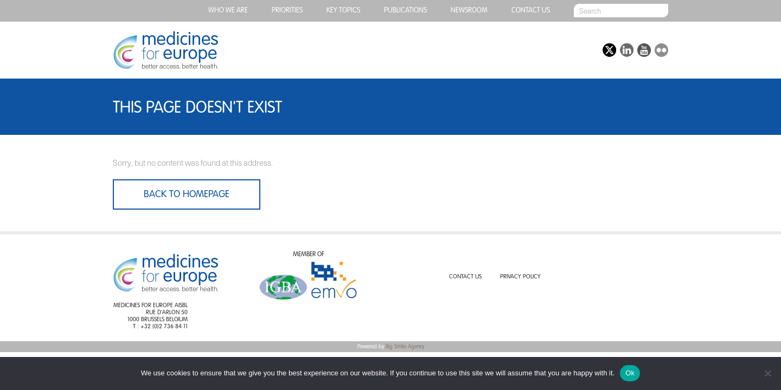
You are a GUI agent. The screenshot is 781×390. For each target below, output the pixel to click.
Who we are (228, 10)
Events (526, 50)
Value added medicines (451, 50)
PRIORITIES (287, 10)
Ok (630, 373)
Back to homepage (186, 194)
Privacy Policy (520, 277)
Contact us (530, 10)
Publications (405, 10)
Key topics (343, 10)
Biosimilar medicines (365, 50)
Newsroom (469, 10)
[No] (767, 373)
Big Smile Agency (405, 346)
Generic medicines (278, 50)
